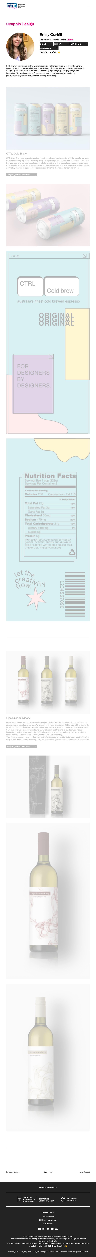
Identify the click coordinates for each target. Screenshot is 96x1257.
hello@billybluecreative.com (60, 1236)
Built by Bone (48, 1224)
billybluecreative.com (48, 1220)
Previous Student (13, 1172)
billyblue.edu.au (48, 1216)
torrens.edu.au (48, 1213)
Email (43, 44)
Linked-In (76, 44)
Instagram (45, 48)
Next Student (85, 1172)
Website (58, 44)
